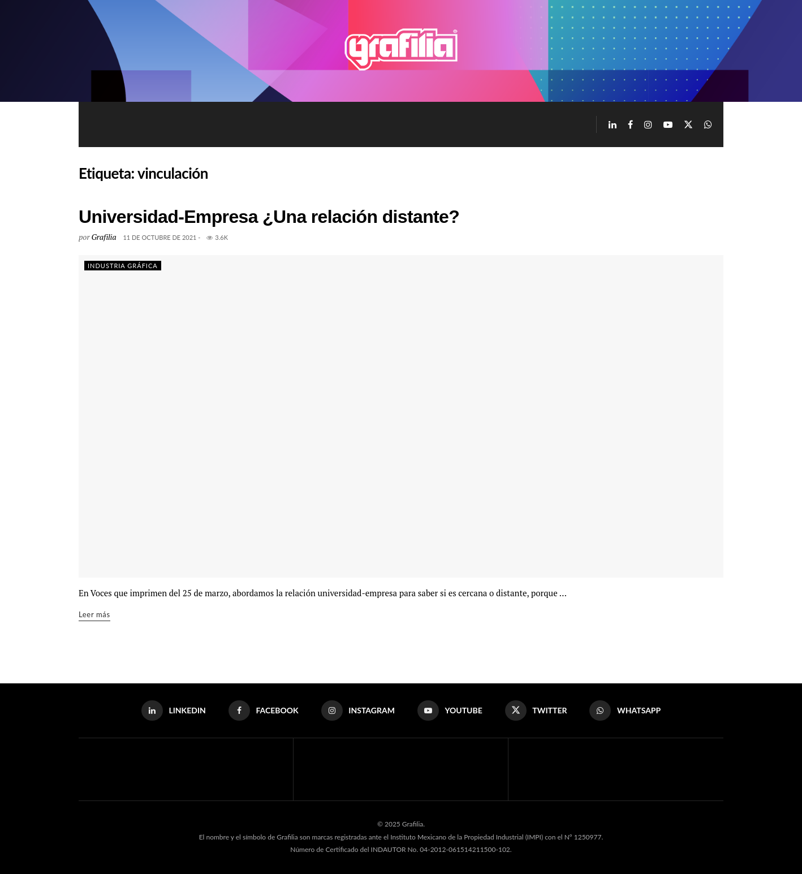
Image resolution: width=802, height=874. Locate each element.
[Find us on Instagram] (648, 125)
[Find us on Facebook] (630, 125)
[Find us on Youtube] (667, 125)
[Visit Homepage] (401, 51)
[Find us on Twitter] (688, 125)
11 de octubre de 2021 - (161, 237)
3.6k (217, 237)
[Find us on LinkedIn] (612, 125)
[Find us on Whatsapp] (708, 125)
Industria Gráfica (123, 265)
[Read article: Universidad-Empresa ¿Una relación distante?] (401, 416)
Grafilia (103, 236)
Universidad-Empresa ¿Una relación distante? (269, 216)
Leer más (94, 613)
